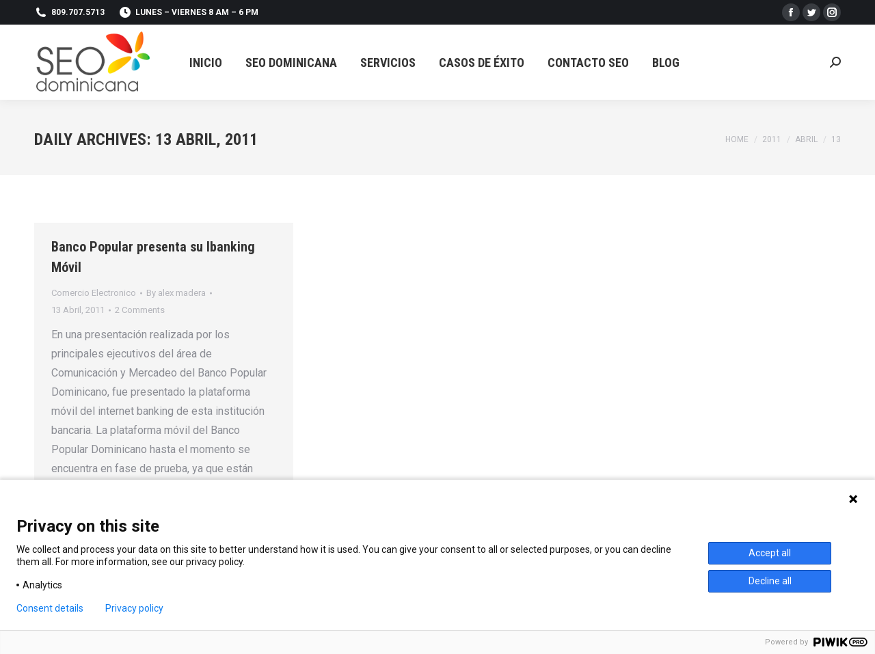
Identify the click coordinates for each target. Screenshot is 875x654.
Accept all (770, 552)
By (176, 293)
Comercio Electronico (93, 293)
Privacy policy (134, 608)
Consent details (49, 608)
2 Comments (140, 310)
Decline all (770, 580)
